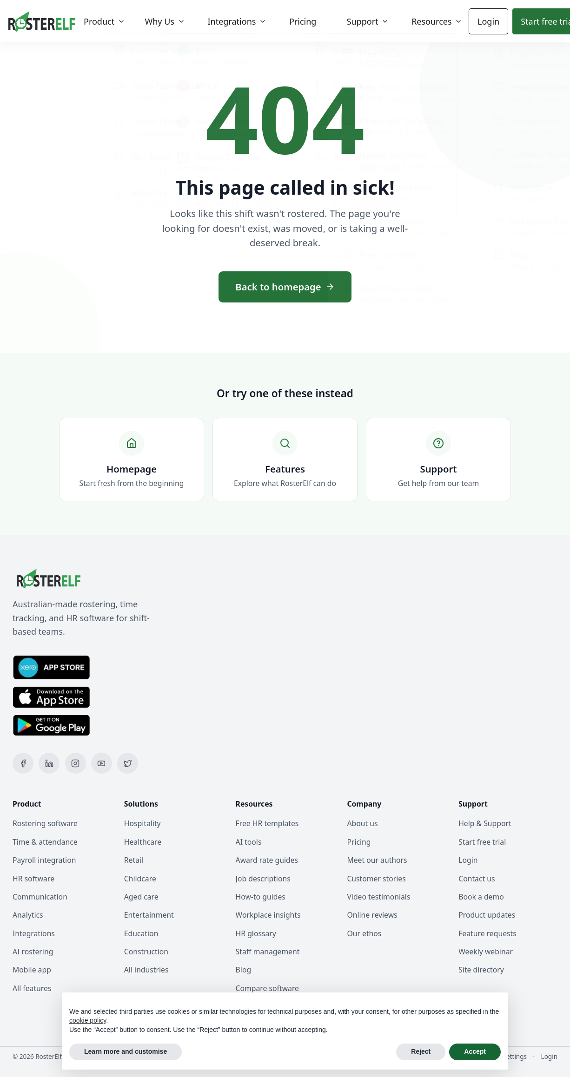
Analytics (28, 915)
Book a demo (481, 897)
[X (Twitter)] (127, 763)
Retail (133, 860)
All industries (146, 970)
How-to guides (260, 897)
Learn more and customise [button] (125, 1051)
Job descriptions (263, 878)
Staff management (268, 951)
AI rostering (33, 951)
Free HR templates (267, 823)
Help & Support (484, 823)
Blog (244, 970)
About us (362, 823)
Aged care (141, 897)
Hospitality (142, 823)
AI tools (249, 842)
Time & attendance (45, 842)
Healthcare (142, 842)
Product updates (486, 915)
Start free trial (482, 842)
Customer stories (376, 878)
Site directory (481, 970)
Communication (40, 897)
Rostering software (45, 823)
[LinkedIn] (49, 763)
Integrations (34, 933)
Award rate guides (267, 860)
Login (483, 21)
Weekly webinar (485, 951)
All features (32, 988)
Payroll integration (44, 860)
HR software (33, 878)
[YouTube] (101, 763)
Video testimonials (378, 897)
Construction (146, 951)
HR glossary (256, 933)
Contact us (476, 878)
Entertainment (149, 915)
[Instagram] (75, 763)
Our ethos (364, 933)
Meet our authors (377, 860)
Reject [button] (421, 1051)
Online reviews (372, 915)
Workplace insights (268, 915)
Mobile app (32, 970)
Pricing (359, 842)
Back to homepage (284, 286)
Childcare (140, 878)
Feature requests (487, 933)
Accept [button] (475, 1051)
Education (141, 933)
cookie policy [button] (87, 1020)
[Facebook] (23, 763)
